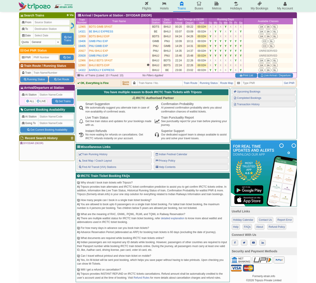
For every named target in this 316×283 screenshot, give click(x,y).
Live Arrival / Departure (275, 75)
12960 (82, 65)
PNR (26, 57)
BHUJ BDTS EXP (99, 65)
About (259, 226)
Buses (199, 6)
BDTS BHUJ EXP (99, 36)
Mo (215, 22)
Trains (182, 6)
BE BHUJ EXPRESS (101, 31)
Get (67, 57)
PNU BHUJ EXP (98, 50)
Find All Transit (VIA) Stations (97, 167)
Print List (246, 75)
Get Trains (63, 101)
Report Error (284, 219)
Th (230, 22)
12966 (82, 60)
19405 (82, 46)
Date (26, 35)
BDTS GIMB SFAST (100, 26)
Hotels (164, 6)
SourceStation (155, 21)
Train (26, 72)
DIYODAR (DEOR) (31, 143)
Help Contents (165, 167)
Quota (25, 42)
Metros (216, 6)
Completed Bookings (247, 98)
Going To (29, 123)
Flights (146, 6)
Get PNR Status (33, 50)
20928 (82, 55)
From (26, 22)
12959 (82, 36)
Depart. (190, 22)
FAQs (247, 226)
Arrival (178, 22)
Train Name (119, 21)
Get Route (61, 79)
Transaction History (246, 104)
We (226, 22)
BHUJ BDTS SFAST (101, 60)
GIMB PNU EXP (98, 41)
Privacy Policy (165, 160)
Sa (240, 22)
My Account (285, 6)
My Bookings (259, 6)
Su (210, 22)
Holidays (236, 6)
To (25, 28)
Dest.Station (167, 21)
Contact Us (265, 219)
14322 (82, 70)
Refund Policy (277, 226)
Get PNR (289, 83)
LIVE (43, 101)
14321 (82, 31)
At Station (29, 94)
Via (70, 15)
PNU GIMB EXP (98, 46)
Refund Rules (141, 277)
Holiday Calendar (243, 219)
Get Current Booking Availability (47, 129)
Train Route (32, 66)
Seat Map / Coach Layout (95, 160)
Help (236, 226)
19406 (82, 41)
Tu (220, 22)
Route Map (226, 83)
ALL (32, 101)
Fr (235, 22)
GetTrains (68, 39)
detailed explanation (173, 218)
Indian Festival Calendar (171, 154)
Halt (201, 22)
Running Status (54, 66)
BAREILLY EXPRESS (101, 70)
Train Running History (92, 154)
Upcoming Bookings (246, 91)
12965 (82, 26)
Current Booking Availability (42, 109)
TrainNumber (82, 21)
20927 (82, 50)
